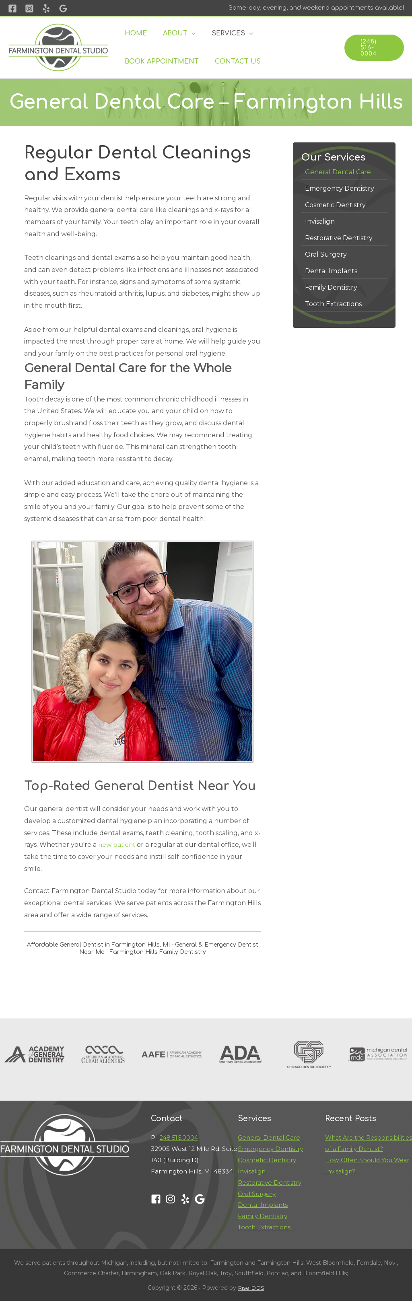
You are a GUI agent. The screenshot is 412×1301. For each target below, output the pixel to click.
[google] (201, 1199)
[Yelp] (46, 8)
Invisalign (252, 1171)
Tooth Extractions (264, 1227)
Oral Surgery (257, 1194)
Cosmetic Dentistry (267, 1160)
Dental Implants (263, 1204)
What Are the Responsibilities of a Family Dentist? (365, 1149)
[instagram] (172, 1199)
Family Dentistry (262, 1216)
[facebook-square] (157, 1199)
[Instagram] (29, 8)
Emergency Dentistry (270, 1149)
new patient (117, 844)
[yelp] (187, 1199)
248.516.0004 (180, 1137)
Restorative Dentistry (269, 1182)
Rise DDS (251, 1287)
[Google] (63, 8)
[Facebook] (12, 8)
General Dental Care (269, 1137)
